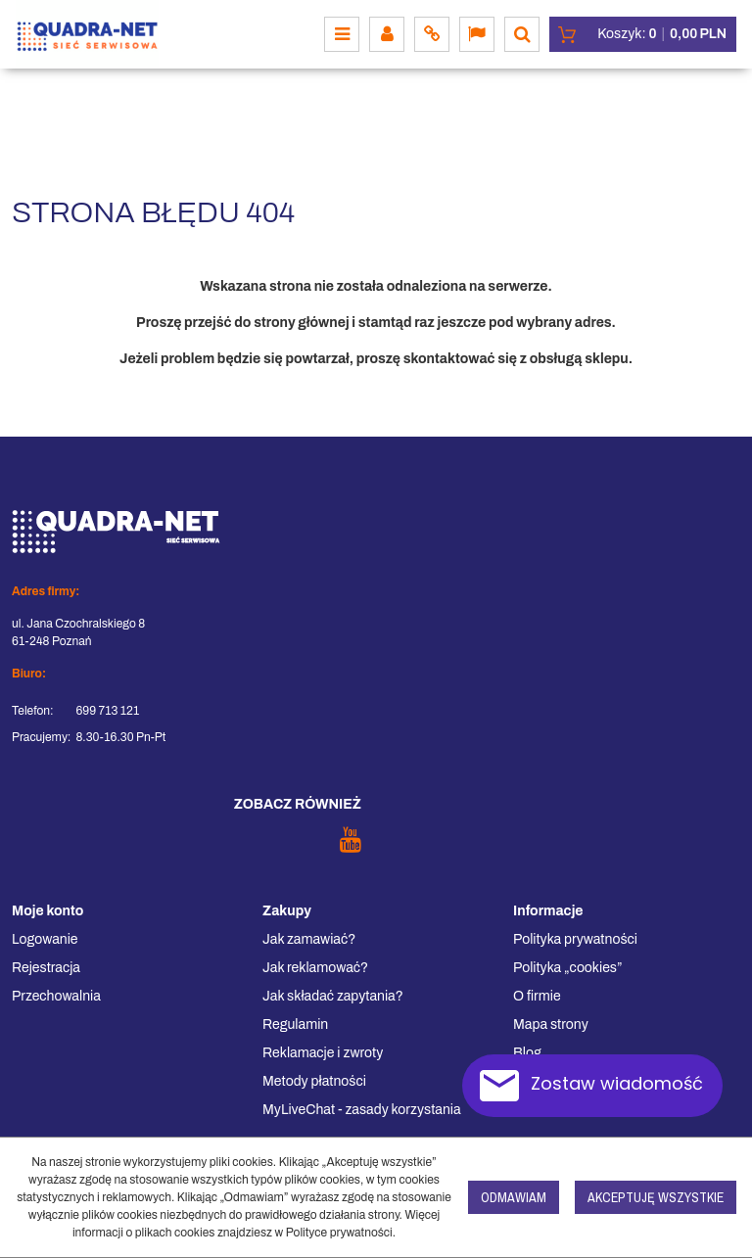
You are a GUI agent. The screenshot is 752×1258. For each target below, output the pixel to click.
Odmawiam (513, 1197)
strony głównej (301, 322)
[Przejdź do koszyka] (662, 34)
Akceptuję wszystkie (656, 1197)
